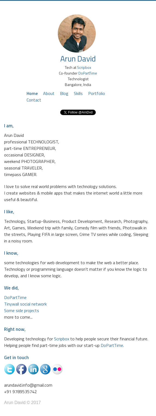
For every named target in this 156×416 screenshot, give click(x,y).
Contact (34, 100)
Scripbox (84, 67)
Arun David (78, 58)
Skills (78, 93)
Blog (64, 93)
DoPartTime (87, 73)
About (49, 93)
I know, (11, 253)
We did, (11, 287)
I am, (9, 125)
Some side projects (21, 310)
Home (32, 93)
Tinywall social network (25, 304)
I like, (9, 211)
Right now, (15, 329)
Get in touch (16, 357)
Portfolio (96, 93)
